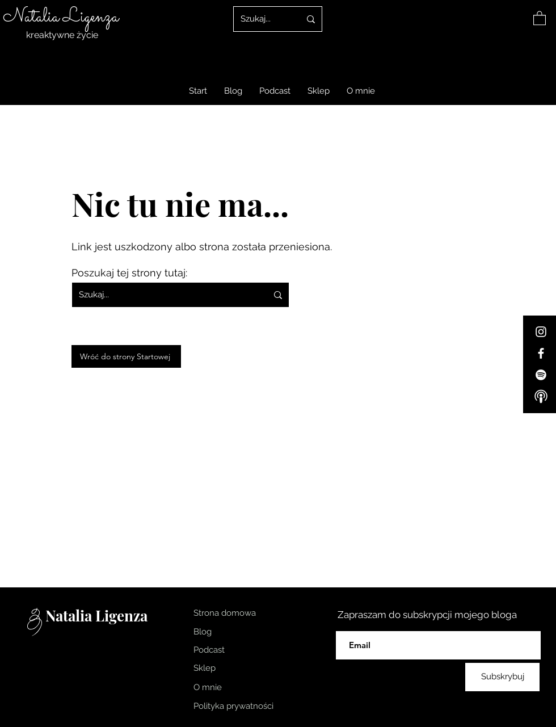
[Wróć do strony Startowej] (126, 356)
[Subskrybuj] (502, 677)
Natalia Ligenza (61, 17)
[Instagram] (541, 332)
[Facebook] (541, 353)
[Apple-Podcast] (541, 396)
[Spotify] (541, 375)
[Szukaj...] (262, 19)
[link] (539, 17)
